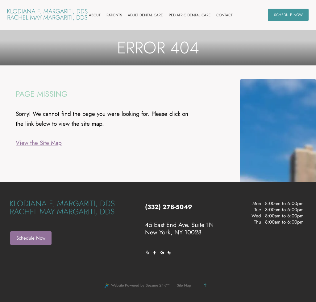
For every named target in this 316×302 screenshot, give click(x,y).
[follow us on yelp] (148, 252)
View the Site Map (39, 143)
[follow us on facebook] (156, 252)
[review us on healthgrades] (171, 252)
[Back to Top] (205, 285)
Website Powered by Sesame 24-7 (136, 285)
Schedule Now (30, 238)
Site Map (184, 285)
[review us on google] (163, 252)
